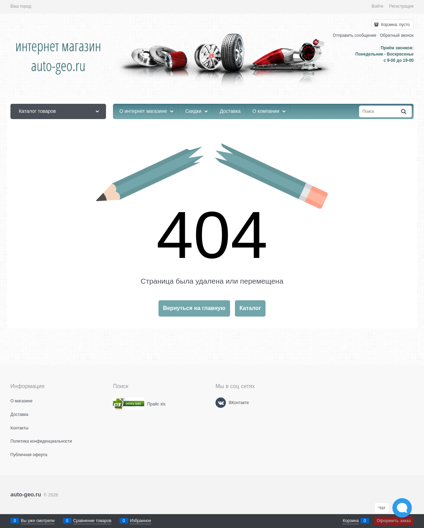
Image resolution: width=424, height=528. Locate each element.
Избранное (140, 520)
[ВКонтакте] (220, 402)
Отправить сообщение (354, 35)
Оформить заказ (394, 520)
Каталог (250, 308)
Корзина (351, 520)
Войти (377, 6)
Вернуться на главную (194, 308)
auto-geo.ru (25, 494)
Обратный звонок (397, 35)
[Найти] (404, 111)
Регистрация (401, 6)
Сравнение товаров (92, 520)
